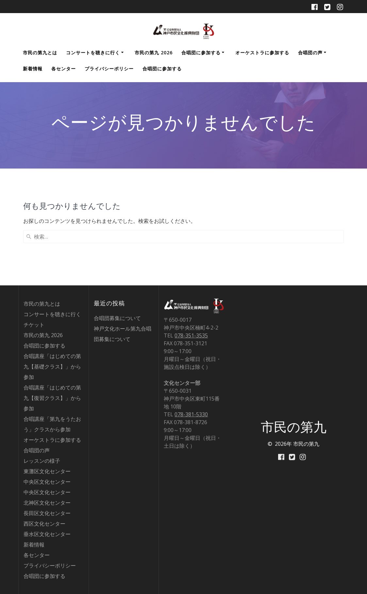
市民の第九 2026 (154, 52)
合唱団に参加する (201, 52)
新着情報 (32, 68)
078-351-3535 (191, 335)
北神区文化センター (47, 502)
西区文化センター (44, 523)
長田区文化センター (47, 513)
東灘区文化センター (47, 471)
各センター (63, 68)
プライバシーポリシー (109, 68)
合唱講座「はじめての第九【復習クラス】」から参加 (52, 398)
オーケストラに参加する (262, 52)
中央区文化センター (47, 481)
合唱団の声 (310, 52)
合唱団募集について (117, 318)
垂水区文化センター (47, 534)
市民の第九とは (40, 52)
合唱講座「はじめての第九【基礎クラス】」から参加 (52, 366)
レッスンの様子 (42, 460)
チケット (34, 324)
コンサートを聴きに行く (93, 52)
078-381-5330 (191, 414)
